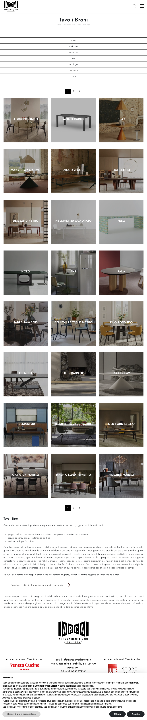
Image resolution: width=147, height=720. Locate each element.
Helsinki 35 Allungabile (73, 424)
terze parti (50, 688)
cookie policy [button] (88, 686)
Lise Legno (121, 170)
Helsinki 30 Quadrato (73, 221)
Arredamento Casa (69, 25)
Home (59, 25)
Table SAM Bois (26, 322)
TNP (73, 272)
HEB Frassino (74, 373)
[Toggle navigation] (142, 6)
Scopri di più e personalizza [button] (21, 714)
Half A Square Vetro (73, 475)
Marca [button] (73, 40)
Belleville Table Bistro (74, 322)
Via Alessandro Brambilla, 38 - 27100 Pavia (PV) (73, 665)
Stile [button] (73, 58)
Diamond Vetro (26, 221)
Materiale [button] (73, 52)
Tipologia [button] (73, 64)
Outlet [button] (73, 76)
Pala (121, 272)
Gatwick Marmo (25, 475)
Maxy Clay (121, 373)
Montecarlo (73, 119)
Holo (25, 272)
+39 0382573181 (75, 671)
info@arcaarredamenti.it (76, 659)
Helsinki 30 (25, 424)
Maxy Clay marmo (26, 170)
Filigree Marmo (121, 475)
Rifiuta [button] (117, 714)
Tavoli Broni (86, 25)
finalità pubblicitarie (36, 694)
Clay (121, 119)
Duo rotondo (121, 322)
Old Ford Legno (121, 424)
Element (25, 373)
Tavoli (79, 25)
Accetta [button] (136, 714)
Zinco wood (73, 170)
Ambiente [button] (73, 46)
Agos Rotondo (25, 119)
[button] (143, 677)
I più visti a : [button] (73, 70)
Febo (121, 221)
